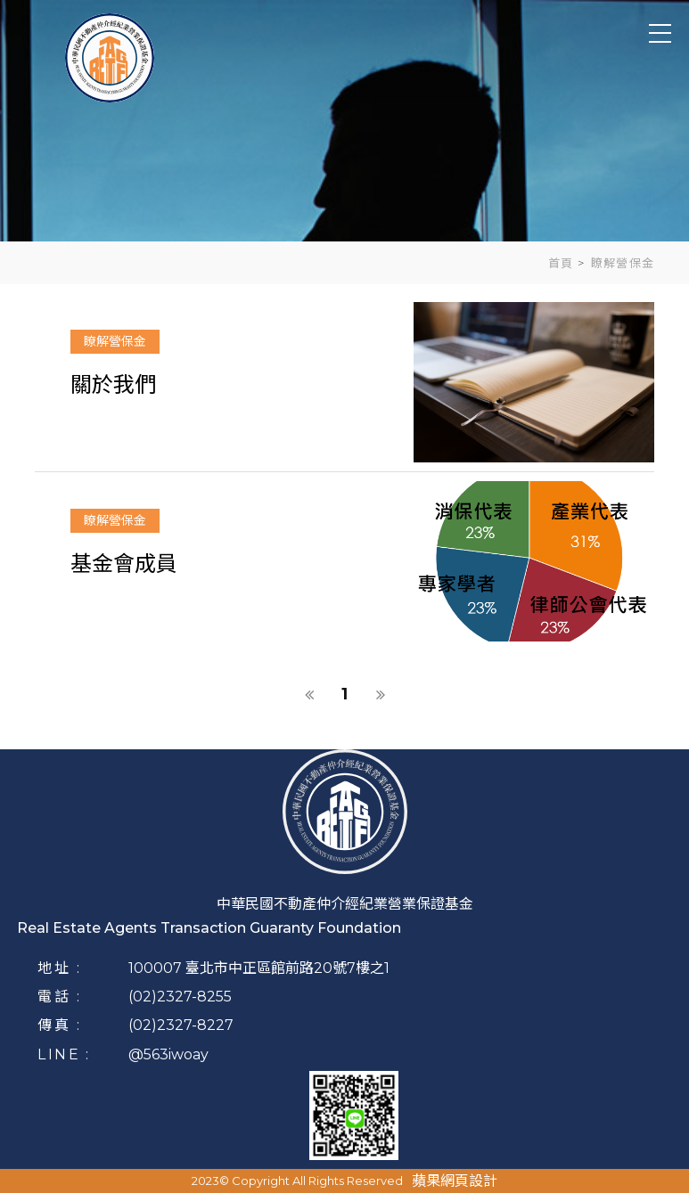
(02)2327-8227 (181, 1025)
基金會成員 (123, 563)
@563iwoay (168, 1054)
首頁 (561, 263)
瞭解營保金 (115, 341)
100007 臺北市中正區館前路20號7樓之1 (259, 968)
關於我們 (113, 384)
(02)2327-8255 (180, 996)
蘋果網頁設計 (454, 1181)
